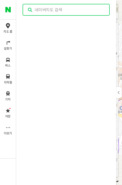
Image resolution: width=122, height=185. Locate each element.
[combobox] (66, 9)
